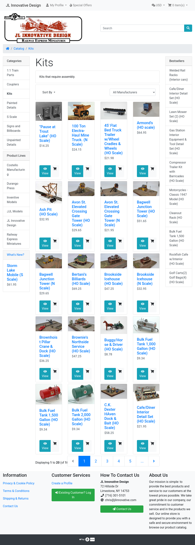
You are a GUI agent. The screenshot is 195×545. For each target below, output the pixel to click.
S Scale (12, 117)
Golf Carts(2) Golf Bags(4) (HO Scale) (178, 277)
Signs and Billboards (13, 128)
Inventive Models (13, 200)
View (45, 171)
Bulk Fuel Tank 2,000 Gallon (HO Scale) (81, 417)
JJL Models (15, 211)
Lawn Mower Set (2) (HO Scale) (178, 116)
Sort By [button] (47, 92)
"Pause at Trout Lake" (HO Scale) (47, 134)
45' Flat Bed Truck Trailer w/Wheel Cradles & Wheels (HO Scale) (113, 139)
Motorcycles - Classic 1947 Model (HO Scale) (178, 197)
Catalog (19, 48)
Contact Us (10, 506)
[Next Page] (154, 461)
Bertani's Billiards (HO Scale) (81, 279)
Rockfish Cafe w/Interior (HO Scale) (178, 259)
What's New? (15, 255)
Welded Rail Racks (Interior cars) (178, 75)
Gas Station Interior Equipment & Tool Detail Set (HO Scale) (177, 142)
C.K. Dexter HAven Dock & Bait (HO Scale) (111, 416)
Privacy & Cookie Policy (18, 483)
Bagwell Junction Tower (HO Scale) (146, 209)
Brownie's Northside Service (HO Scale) (81, 344)
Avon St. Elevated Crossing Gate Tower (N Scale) (112, 213)
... (142, 461)
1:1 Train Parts (12, 73)
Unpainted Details (14, 142)
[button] (56, 5)
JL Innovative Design (23, 5)
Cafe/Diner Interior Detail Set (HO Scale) (146, 414)
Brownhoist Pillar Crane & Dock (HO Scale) (48, 346)
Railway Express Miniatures (14, 239)
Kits (31, 48)
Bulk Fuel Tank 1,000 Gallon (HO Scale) (146, 346)
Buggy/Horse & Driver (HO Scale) (113, 344)
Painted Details (12, 105)
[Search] (142, 28)
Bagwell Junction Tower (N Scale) (47, 281)
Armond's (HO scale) (146, 125)
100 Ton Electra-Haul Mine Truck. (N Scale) (80, 135)
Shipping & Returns (16, 498)
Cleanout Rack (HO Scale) (175, 217)
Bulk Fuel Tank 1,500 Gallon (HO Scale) (48, 417)
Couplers (13, 84)
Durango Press (12, 186)
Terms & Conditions (16, 491)
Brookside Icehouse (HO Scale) (113, 279)
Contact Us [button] (122, 509)
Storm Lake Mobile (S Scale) (15, 272)
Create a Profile (62, 483)
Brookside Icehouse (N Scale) (145, 279)
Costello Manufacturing (16, 169)
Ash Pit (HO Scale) (48, 211)
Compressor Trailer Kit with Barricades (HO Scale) (177, 172)
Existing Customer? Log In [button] (73, 495)
